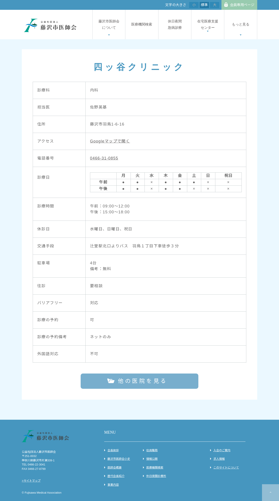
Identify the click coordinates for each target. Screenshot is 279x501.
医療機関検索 (141, 24)
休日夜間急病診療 (175, 24)
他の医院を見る (143, 381)
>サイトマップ (31, 480)
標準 (204, 5)
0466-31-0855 (104, 158)
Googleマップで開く (110, 141)
